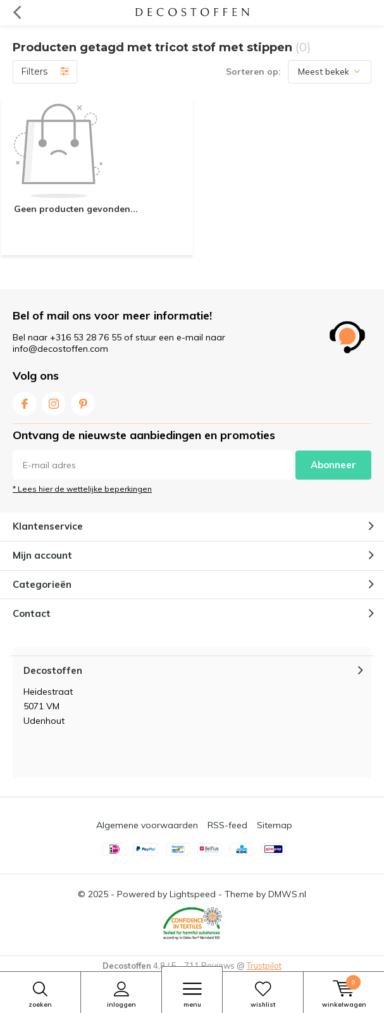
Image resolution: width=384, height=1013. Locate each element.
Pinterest (83, 401)
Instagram (54, 401)
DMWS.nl (287, 894)
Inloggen (121, 995)
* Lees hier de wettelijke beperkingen (82, 489)
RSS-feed (227, 825)
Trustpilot (264, 965)
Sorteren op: (253, 71)
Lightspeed (193, 894)
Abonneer (333, 465)
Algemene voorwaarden (147, 825)
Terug (17, 12)
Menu (192, 995)
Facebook (25, 401)
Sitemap (274, 825)
